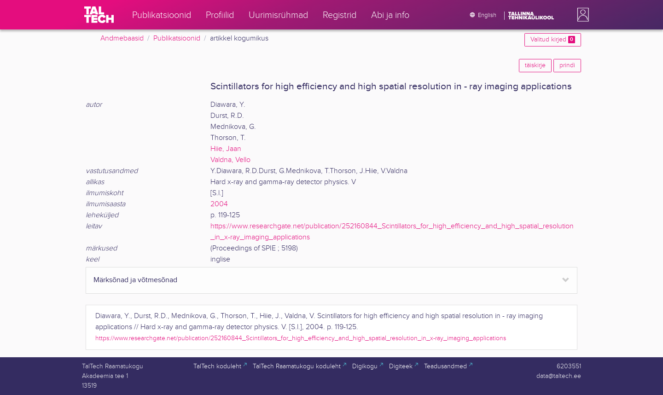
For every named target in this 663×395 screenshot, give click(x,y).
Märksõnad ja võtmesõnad (135, 280)
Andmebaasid (122, 38)
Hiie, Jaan (225, 149)
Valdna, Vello (230, 160)
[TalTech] (99, 14)
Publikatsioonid (176, 38)
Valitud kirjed (552, 39)
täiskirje (535, 65)
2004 (219, 204)
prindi (567, 65)
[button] (581, 14)
